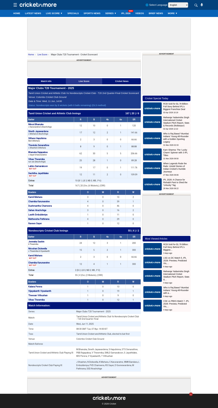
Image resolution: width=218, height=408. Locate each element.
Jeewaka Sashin (36, 242)
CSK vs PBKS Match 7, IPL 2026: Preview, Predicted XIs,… (176, 304)
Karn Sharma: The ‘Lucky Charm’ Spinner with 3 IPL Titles (175, 153)
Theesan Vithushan (38, 295)
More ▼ (173, 13)
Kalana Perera (35, 286)
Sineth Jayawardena (38, 132)
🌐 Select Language (156, 5)
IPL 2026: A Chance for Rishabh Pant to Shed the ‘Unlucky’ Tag (175, 182)
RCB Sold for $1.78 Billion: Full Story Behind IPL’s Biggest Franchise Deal (175, 106)
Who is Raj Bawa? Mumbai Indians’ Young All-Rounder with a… (176, 290)
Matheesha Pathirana (38, 219)
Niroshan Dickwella (39, 249)
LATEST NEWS (33, 13)
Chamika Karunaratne (39, 201)
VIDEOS (139, 13)
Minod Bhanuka (40, 125)
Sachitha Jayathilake (38, 174)
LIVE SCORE (54, 13)
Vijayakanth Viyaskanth (39, 291)
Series (110, 13)
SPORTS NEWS (92, 13)
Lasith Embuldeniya (37, 214)
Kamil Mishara (35, 197)
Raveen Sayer (35, 223)
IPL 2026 (125, 13)
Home (16, 13)
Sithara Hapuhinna (37, 139)
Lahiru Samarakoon (38, 167)
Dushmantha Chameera (40, 206)
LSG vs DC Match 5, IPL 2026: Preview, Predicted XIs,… (175, 261)
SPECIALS (73, 13)
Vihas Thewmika (37, 160)
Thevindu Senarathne (38, 146)
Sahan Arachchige (37, 210)
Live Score (42, 54)
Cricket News (122, 81)
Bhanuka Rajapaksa (38, 153)
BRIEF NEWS (156, 13)
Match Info (46, 81)
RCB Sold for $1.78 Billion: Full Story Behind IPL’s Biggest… (175, 247)
